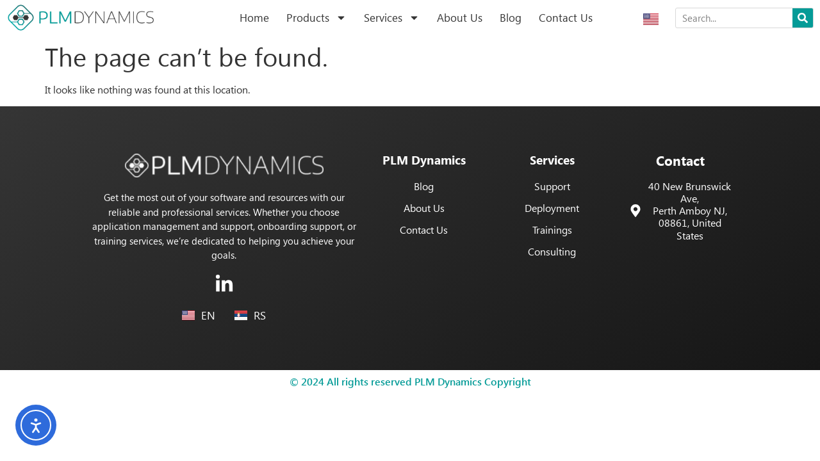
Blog (510, 17)
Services (392, 17)
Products (316, 17)
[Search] (802, 18)
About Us (459, 17)
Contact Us (566, 17)
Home (254, 17)
